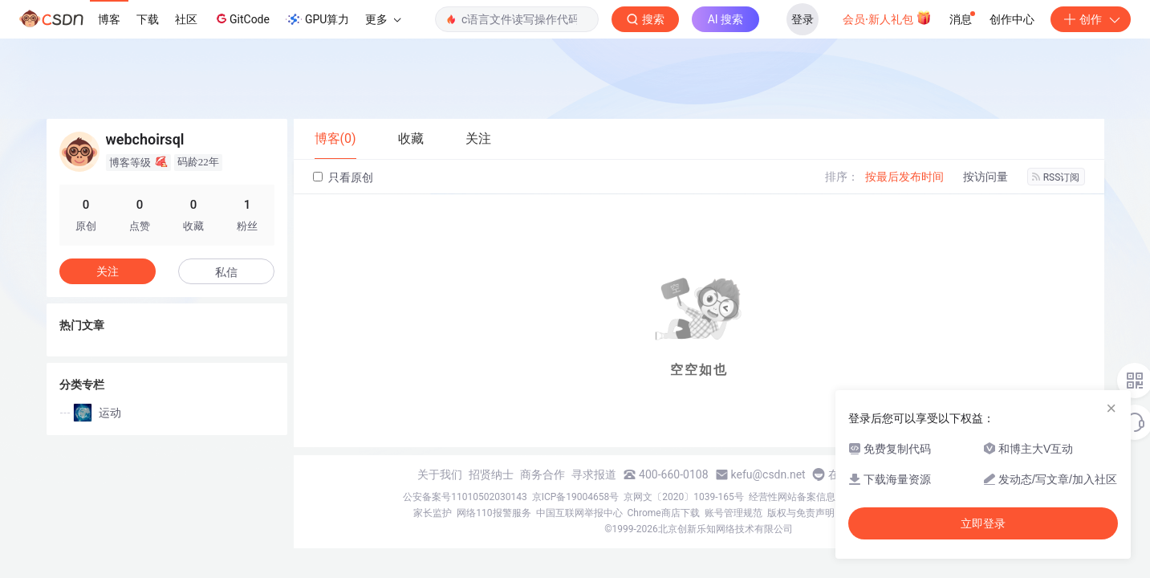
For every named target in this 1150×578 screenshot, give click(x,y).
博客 (109, 19)
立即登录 (983, 523)
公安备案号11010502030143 (464, 497)
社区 (186, 19)
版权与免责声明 (801, 513)
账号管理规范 (733, 513)
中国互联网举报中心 (579, 513)
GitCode (241, 18)
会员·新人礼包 (887, 18)
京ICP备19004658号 (576, 497)
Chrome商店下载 (664, 513)
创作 (1090, 19)
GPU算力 (317, 19)
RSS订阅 (1056, 177)
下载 (147, 19)
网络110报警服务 (493, 513)
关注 (107, 271)
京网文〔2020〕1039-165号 (684, 497)
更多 (382, 19)
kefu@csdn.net (768, 474)
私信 (226, 272)
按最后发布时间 (904, 176)
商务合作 (542, 474)
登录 (802, 19)
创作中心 (1011, 19)
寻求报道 (593, 474)
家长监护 (432, 513)
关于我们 (439, 474)
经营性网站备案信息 (792, 497)
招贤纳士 (491, 474)
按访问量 (985, 176)
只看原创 (343, 177)
